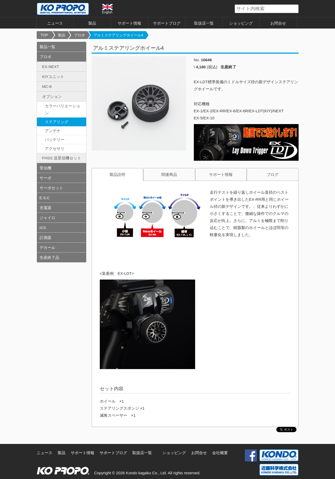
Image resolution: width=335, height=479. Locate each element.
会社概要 (220, 452)
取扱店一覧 (204, 23)
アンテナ (53, 131)
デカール (47, 247)
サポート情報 (129, 23)
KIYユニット (53, 76)
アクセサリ (54, 148)
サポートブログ (166, 23)
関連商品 (169, 174)
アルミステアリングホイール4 (118, 35)
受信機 (45, 168)
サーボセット (51, 188)
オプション (52, 96)
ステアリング (56, 122)
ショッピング (241, 23)
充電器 (45, 207)
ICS (43, 227)
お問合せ (278, 23)
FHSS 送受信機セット (61, 158)
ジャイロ (47, 217)
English (107, 9)
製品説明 (117, 174)
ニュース (55, 23)
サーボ (45, 178)
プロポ (79, 35)
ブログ (272, 174)
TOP (44, 35)
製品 (92, 23)
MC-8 (47, 86)
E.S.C (45, 198)
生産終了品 (49, 257)
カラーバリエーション (62, 109)
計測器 (45, 237)
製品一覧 (47, 46)
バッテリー (54, 139)
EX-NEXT (50, 66)
